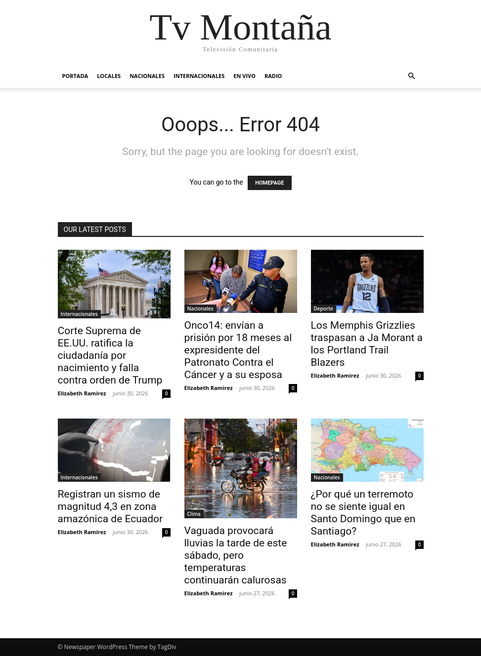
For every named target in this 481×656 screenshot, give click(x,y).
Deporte (323, 308)
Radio (273, 75)
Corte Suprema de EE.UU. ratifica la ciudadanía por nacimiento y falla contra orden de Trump (110, 355)
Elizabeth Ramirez (82, 393)
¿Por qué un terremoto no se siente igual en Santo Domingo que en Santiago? (363, 512)
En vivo (244, 75)
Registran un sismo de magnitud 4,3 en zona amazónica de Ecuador (110, 506)
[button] (412, 76)
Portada (75, 75)
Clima (194, 513)
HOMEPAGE (269, 183)
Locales (109, 75)
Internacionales (199, 75)
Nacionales (147, 75)
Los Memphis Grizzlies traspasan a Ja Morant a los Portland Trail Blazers (367, 343)
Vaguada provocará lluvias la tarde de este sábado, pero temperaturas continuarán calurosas (235, 555)
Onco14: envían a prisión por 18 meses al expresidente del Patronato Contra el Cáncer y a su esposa (238, 350)
